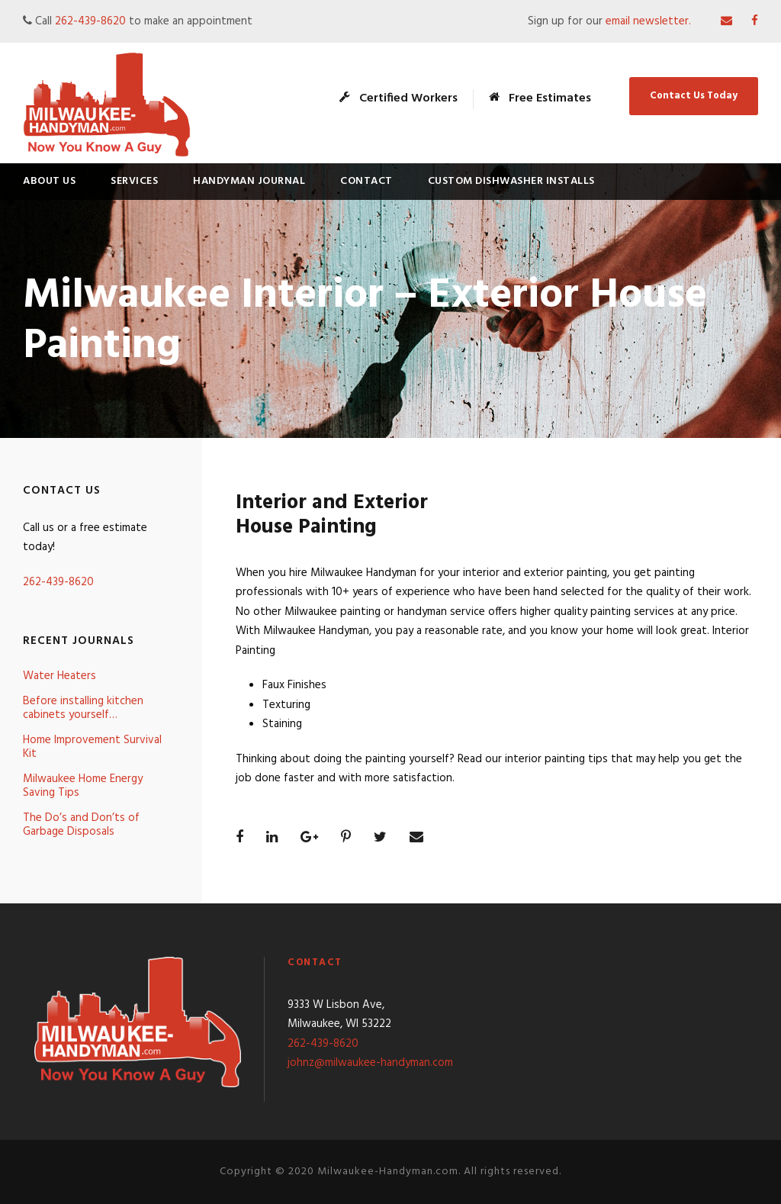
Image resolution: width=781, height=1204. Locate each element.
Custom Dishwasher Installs (511, 181)
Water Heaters (59, 676)
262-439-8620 (90, 21)
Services (134, 181)
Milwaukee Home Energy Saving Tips (83, 786)
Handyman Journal (249, 181)
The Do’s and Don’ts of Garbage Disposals (81, 825)
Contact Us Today (694, 96)
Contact (366, 181)
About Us (49, 181)
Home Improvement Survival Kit (92, 747)
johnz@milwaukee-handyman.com (370, 1063)
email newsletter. (650, 21)
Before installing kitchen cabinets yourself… (83, 708)
